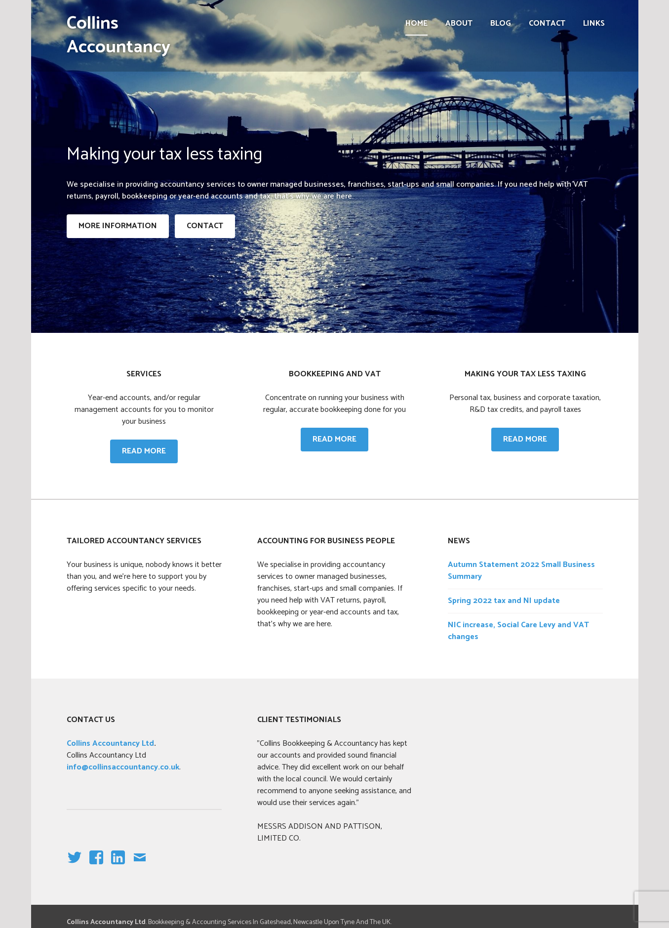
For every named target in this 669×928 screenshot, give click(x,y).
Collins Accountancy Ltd (110, 743)
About (458, 23)
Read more (150, 451)
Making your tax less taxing (525, 374)
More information (118, 226)
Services (143, 374)
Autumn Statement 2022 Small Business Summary (521, 570)
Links (594, 23)
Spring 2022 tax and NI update (504, 600)
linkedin (118, 865)
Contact (547, 23)
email (139, 865)
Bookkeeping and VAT (335, 374)
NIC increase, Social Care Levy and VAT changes (518, 631)
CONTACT (205, 226)
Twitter (74, 865)
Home (416, 23)
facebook (94, 865)
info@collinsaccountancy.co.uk (123, 767)
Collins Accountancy (118, 35)
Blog (500, 23)
